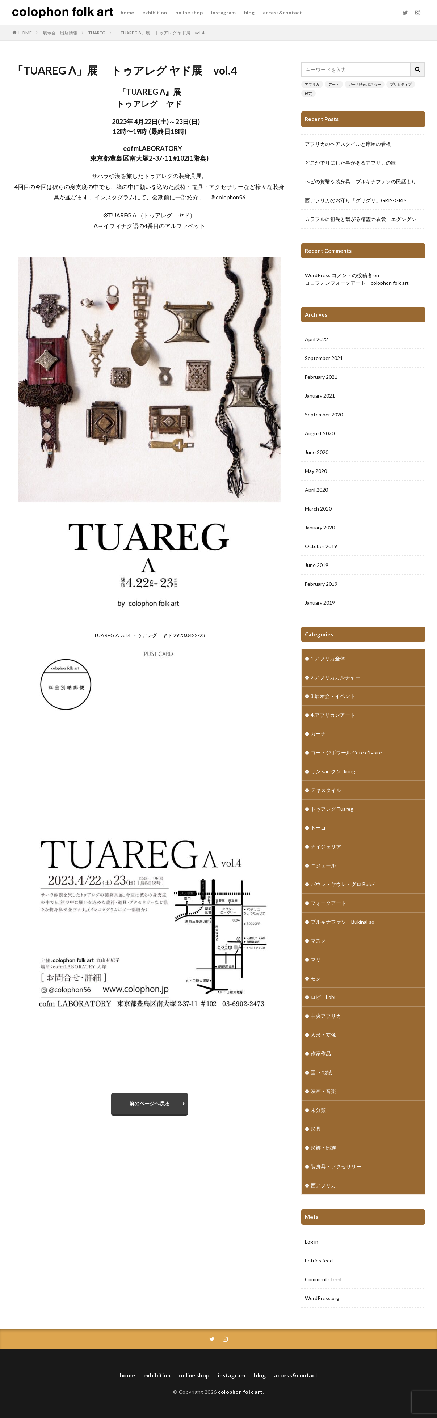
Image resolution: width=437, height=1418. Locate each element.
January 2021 (320, 396)
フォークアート (328, 903)
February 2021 (321, 377)
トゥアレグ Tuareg (332, 809)
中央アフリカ (326, 1016)
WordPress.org (322, 1298)
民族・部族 (323, 1147)
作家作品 (321, 1053)
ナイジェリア (326, 846)
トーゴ (318, 828)
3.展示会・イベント (333, 696)
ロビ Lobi (323, 997)
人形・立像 (323, 1035)
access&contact (282, 12)
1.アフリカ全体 (328, 658)
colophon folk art (240, 1392)
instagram (223, 12)
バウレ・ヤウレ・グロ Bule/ (342, 884)
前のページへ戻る (149, 1103)
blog (249, 12)
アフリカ (312, 84)
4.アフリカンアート (333, 715)
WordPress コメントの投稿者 (338, 275)
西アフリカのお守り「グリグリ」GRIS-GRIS (356, 200)
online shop (189, 12)
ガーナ (318, 734)
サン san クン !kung (333, 771)
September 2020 (324, 414)
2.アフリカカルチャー (335, 677)
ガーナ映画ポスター (364, 84)
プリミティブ (401, 84)
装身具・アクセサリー (336, 1166)
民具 (316, 1129)
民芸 (308, 93)
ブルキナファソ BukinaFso (342, 922)
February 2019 (321, 584)
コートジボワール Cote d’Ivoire (346, 752)
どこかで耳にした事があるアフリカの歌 (350, 163)
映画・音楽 (323, 1091)
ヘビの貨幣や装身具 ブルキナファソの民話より (360, 181)
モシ (316, 978)
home (127, 12)
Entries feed (319, 1260)
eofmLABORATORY (152, 148)
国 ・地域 (321, 1072)
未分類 (318, 1110)
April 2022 (316, 339)
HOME (25, 32)
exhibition (154, 12)
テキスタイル (326, 790)
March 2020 (318, 508)
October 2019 (321, 546)
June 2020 (316, 452)
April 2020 (316, 490)
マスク (318, 940)
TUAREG (96, 32)
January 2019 (320, 603)
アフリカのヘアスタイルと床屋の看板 (348, 144)
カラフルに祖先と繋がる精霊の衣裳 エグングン (360, 219)
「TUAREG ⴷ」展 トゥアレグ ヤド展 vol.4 (160, 32)
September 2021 (324, 358)
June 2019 (316, 565)
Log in (311, 1242)
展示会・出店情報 (60, 32)
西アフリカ (323, 1185)
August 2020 (320, 433)
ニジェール (323, 865)
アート (333, 84)
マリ (316, 959)
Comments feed (323, 1279)
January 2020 (320, 527)
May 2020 (316, 471)
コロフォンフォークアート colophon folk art (357, 283)
